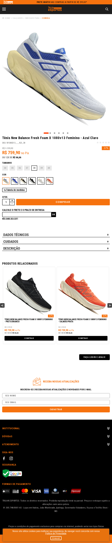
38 (34, 168)
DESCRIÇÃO (11, 248)
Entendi (56, 538)
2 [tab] (50, 133)
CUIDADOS (10, 242)
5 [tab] (63, 133)
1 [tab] (46, 133)
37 (27, 168)
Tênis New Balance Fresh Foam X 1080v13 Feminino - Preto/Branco (29, 320)
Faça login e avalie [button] (95, 357)
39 (41, 168)
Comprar (63, 202)
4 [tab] (59, 133)
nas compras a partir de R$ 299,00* (62, 2)
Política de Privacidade (55, 533)
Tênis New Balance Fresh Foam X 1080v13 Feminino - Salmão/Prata (82, 320)
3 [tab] (54, 133)
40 (49, 168)
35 (12, 168)
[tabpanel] (56, 78)
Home (7, 18)
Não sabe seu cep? (10, 219)
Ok (53, 214)
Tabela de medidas (15, 190)
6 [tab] (67, 133)
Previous (2, 305)
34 (5, 168)
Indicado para (32, 18)
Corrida (46, 18)
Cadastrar (56, 409)
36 (20, 168)
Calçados (18, 18)
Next (109, 305)
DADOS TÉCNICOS (16, 235)
